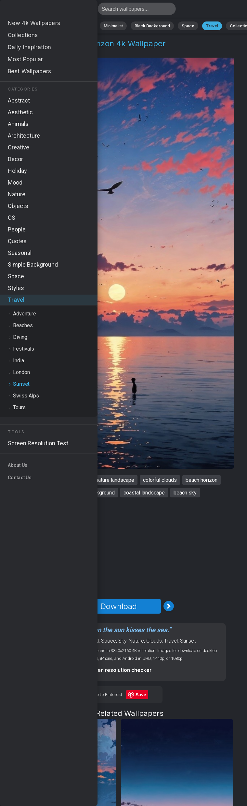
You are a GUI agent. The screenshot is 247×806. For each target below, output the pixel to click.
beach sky (185, 493)
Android (90, 641)
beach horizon (201, 480)
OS (75, 641)
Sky (122, 641)
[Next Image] (168, 606)
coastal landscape (144, 493)
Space (188, 25)
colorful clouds (160, 480)
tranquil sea (51, 493)
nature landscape (115, 480)
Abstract (56, 25)
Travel (212, 25)
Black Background (152, 25)
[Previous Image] (68, 606)
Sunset (47, 51)
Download (118, 606)
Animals (84, 25)
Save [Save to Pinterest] (141, 694)
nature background (94, 493)
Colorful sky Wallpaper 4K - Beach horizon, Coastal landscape (39, 10)
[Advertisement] (119, 548)
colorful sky (31, 480)
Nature (29, 25)
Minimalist (113, 25)
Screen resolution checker (118, 670)
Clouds (154, 641)
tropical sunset (70, 480)
